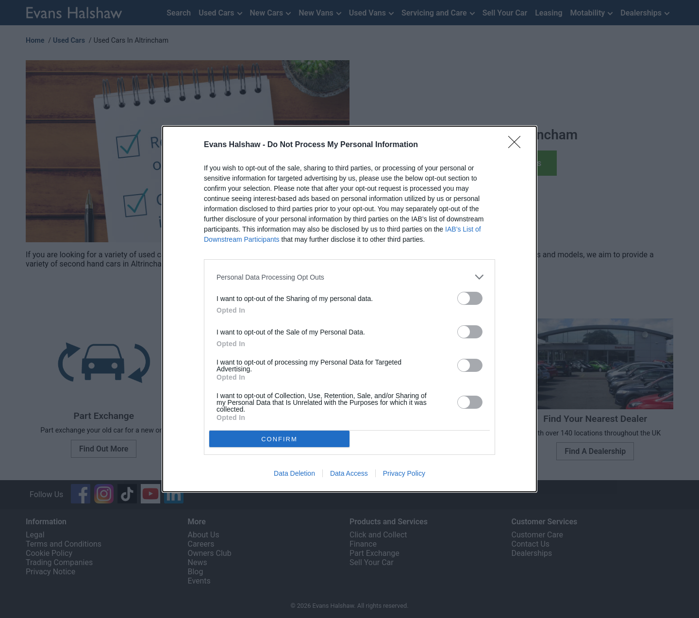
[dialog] (349, 309)
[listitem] (349, 277)
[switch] (470, 298)
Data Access (349, 473)
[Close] (517, 145)
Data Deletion (294, 473)
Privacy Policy (404, 473)
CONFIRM (279, 439)
